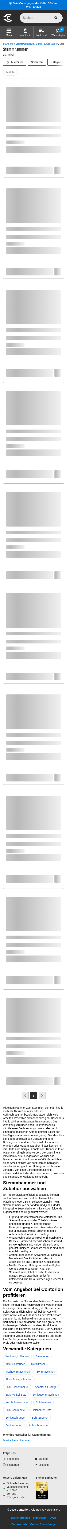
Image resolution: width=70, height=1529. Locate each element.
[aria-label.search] (56, 18)
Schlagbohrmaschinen (46, 1394)
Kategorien (57, 62)
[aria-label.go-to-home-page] (7, 21)
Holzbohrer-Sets (41, 1410)
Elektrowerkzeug (25, 44)
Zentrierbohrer (14, 1425)
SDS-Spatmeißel (15, 1410)
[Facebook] (11, 1459)
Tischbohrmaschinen (18, 1371)
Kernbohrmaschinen (17, 1402)
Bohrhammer (43, 1402)
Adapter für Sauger (46, 1387)
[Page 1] (33, 1095)
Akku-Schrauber (15, 1364)
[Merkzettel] (41, 32)
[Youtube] (42, 1459)
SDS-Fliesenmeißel (17, 1387)
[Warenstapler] (58, 32)
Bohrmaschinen (46, 1371)
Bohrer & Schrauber (47, 44)
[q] (41, 18)
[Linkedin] (42, 1465)
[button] (9, 32)
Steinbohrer (42, 1356)
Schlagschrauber (15, 1417)
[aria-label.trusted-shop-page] (42, 1491)
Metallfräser (38, 1364)
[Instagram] (11, 1465)
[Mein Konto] (25, 32)
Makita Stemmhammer (16, 1440)
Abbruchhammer (39, 1425)
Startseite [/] (8, 44)
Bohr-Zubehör (40, 1417)
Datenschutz (19, 1524)
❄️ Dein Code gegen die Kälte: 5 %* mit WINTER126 (33, 5)
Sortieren (37, 62)
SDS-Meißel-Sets (16, 1394)
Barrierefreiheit (20, 1517)
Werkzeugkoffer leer (17, 1356)
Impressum (40, 1517)
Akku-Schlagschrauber (19, 1379)
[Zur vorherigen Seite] (25, 1095)
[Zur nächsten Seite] (42, 1095)
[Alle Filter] (14, 62)
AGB (53, 1517)
